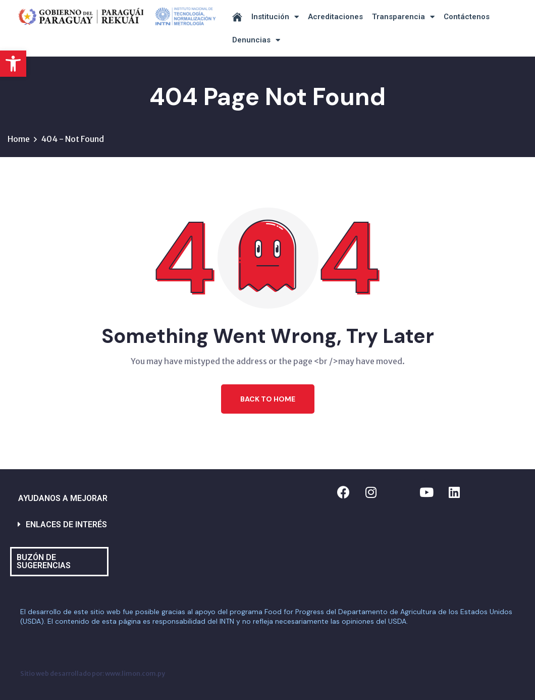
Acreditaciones (335, 16)
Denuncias (256, 40)
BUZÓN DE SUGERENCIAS (44, 561)
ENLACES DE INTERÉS (66, 524)
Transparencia (403, 17)
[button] (13, 64)
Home (19, 139)
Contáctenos (467, 16)
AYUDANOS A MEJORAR (63, 498)
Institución (275, 17)
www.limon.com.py (135, 673)
